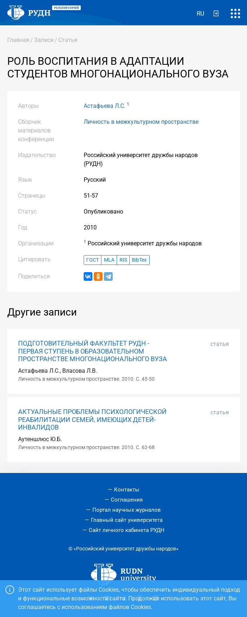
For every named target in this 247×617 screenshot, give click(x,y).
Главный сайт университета (127, 520)
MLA (109, 260)
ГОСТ (92, 260)
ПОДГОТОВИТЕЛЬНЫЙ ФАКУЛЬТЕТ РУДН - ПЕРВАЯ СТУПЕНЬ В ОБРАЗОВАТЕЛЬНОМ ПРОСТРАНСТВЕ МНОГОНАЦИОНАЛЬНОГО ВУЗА (92, 351)
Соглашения (127, 499)
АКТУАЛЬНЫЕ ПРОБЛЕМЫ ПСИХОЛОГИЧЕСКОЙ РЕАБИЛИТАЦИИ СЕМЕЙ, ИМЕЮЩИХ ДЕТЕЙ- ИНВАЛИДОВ (92, 419)
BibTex (139, 260)
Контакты (126, 489)
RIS (123, 260)
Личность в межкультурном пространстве (141, 121)
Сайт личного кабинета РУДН (126, 530)
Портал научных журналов (126, 510)
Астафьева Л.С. (104, 105)
